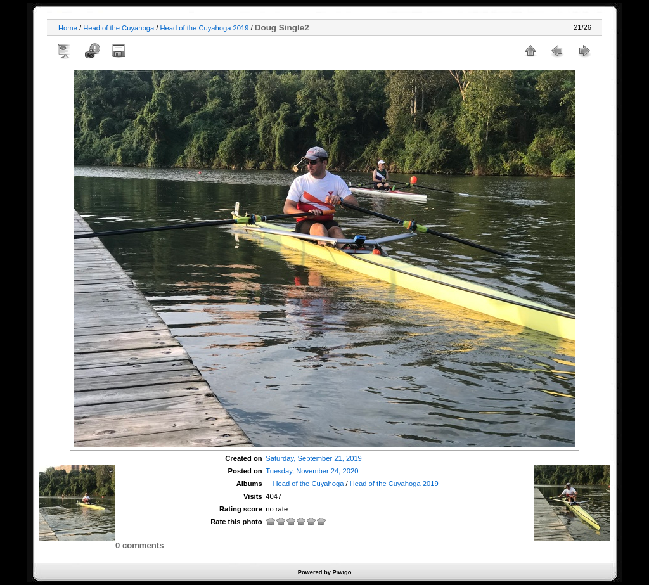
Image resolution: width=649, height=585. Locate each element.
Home (67, 28)
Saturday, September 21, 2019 (314, 458)
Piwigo (341, 572)
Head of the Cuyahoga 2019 (204, 28)
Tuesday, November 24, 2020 (312, 471)
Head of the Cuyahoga (118, 28)
